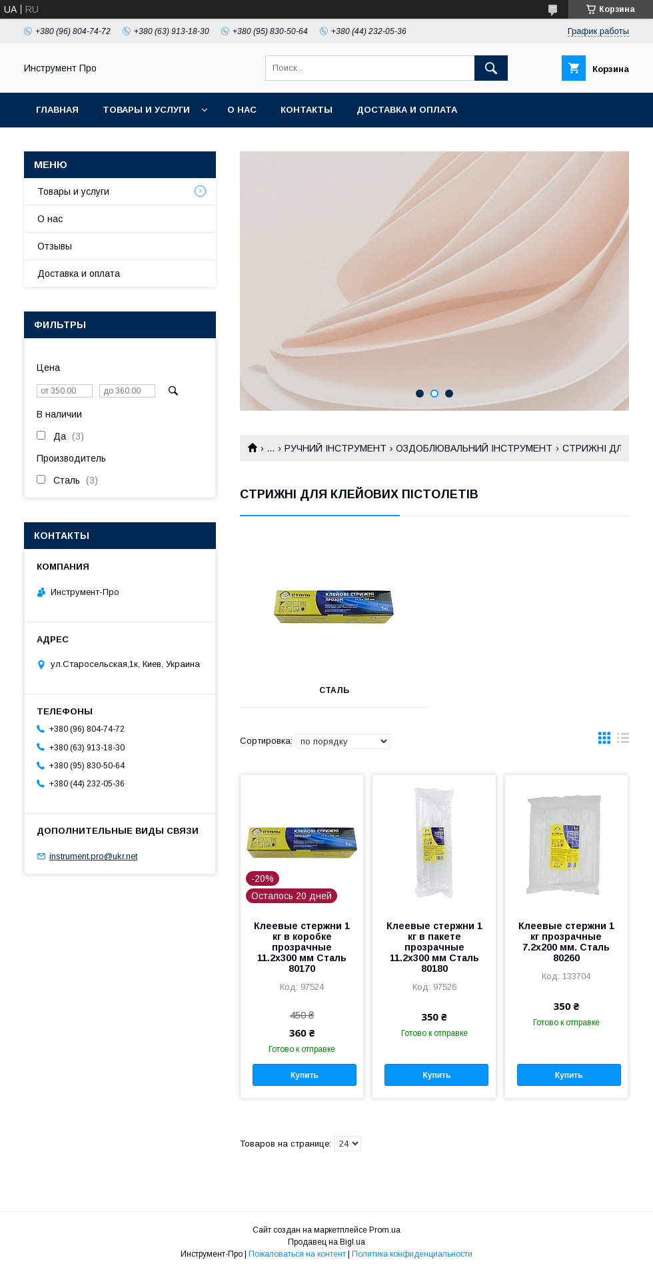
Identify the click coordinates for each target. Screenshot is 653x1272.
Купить (305, 1075)
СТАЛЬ (334, 690)
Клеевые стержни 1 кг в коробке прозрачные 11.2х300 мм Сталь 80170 (302, 947)
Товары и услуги (146, 110)
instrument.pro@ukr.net (93, 856)
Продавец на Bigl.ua (326, 1242)
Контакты (306, 110)
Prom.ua (384, 1230)
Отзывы (54, 246)
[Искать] (491, 68)
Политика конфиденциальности (412, 1254)
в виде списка (623, 741)
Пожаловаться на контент (297, 1254)
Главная (57, 110)
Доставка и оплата (406, 110)
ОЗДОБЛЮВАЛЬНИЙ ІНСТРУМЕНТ (474, 448)
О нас (242, 110)
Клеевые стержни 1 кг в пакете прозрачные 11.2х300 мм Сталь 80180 (434, 947)
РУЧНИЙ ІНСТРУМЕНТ (335, 448)
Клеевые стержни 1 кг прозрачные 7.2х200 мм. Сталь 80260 (566, 941)
